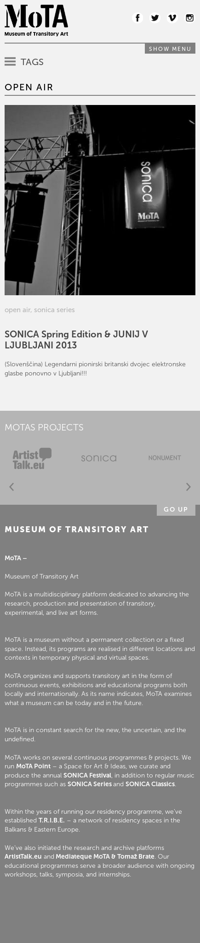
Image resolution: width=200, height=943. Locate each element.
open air (17, 310)
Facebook (137, 17)
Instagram (189, 17)
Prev (11, 487)
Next (188, 487)
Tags (32, 61)
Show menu (170, 49)
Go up (176, 509)
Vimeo (172, 17)
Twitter (154, 17)
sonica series (54, 310)
